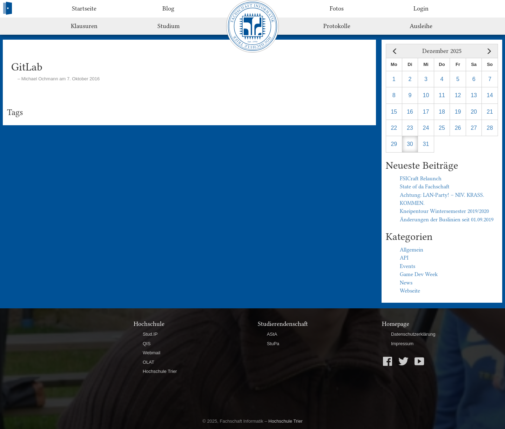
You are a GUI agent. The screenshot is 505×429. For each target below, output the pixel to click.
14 (490, 95)
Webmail (151, 352)
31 (426, 144)
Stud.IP (150, 334)
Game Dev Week (419, 274)
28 (490, 128)
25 (442, 128)
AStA (272, 334)
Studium (168, 25)
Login (421, 8)
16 (410, 112)
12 (458, 95)
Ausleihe (421, 25)
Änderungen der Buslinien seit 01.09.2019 (446, 219)
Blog (168, 8)
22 (394, 128)
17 (426, 112)
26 (458, 128)
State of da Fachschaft (425, 186)
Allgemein (411, 250)
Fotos (337, 8)
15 (394, 112)
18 (442, 112)
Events (407, 266)
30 (410, 144)
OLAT (148, 362)
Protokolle (336, 25)
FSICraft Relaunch (421, 178)
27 (474, 128)
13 (474, 95)
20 (474, 112)
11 (442, 95)
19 (458, 112)
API (404, 258)
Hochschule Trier (160, 371)
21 (490, 112)
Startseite (84, 8)
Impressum (402, 343)
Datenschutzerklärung (413, 334)
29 (394, 144)
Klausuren (84, 25)
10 (426, 95)
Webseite (410, 291)
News (406, 283)
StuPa (273, 343)
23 (410, 128)
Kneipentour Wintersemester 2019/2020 (444, 211)
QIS (146, 343)
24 (426, 128)
